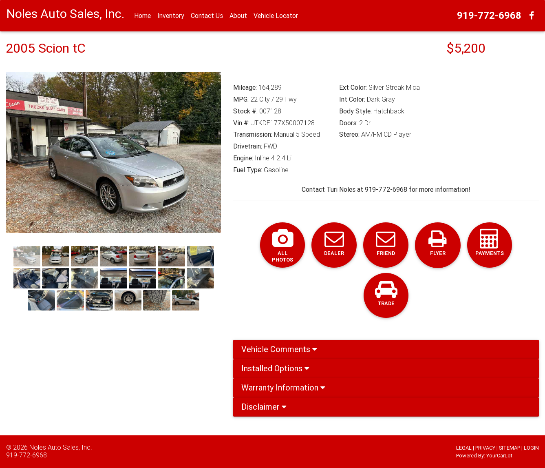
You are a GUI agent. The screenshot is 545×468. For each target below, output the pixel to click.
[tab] (386, 350)
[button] (22, 152)
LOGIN (531, 447)
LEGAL (464, 447)
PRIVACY (485, 447)
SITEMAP (509, 447)
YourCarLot (499, 455)
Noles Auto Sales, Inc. (60, 447)
